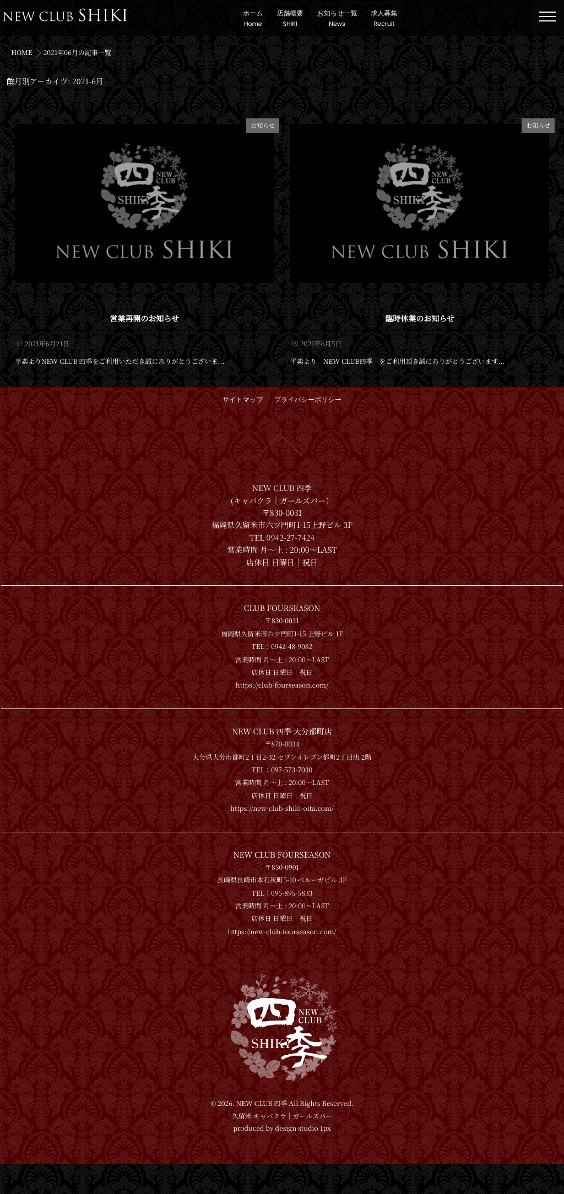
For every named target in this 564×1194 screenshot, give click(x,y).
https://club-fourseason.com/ (282, 681)
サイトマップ (243, 396)
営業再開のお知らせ (144, 314)
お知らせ (263, 125)
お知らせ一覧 (346, 19)
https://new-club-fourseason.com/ (281, 927)
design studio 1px (303, 1158)
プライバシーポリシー (307, 396)
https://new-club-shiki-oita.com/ (282, 804)
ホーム (262, 19)
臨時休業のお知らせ (419, 314)
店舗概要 (299, 19)
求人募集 (393, 19)
